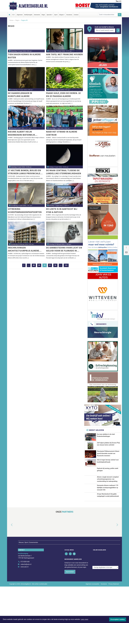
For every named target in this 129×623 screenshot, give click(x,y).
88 (34, 265)
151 (66, 265)
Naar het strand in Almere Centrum (61, 133)
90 (45, 265)
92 (55, 265)
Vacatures (69, 14)
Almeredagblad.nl (33, 6)
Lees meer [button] (84, 619)
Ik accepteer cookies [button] (118, 619)
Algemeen (20, 14)
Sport (55, 14)
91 (50, 265)
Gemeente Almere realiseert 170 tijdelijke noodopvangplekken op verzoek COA (107, 515)
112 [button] (13, 14)
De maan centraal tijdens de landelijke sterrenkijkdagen (63, 172)
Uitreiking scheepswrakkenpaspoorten (25, 210)
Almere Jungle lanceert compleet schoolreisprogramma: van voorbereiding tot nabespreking (108, 499)
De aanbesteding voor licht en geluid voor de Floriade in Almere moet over (64, 249)
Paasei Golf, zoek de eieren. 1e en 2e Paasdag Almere (63, 95)
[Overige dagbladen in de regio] (105, 593)
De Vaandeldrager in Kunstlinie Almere (20, 95)
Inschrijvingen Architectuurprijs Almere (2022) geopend (23, 249)
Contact (76, 14)
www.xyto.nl (24, 603)
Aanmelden (70, 608)
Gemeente (37, 14)
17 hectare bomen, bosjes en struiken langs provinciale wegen (24, 172)
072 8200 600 (25, 598)
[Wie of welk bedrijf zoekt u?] (105, 30)
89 (39, 265)
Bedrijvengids (28, 14)
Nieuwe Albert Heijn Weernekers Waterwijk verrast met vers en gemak (23, 133)
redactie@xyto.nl (26, 601)
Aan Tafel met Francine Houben (64, 54)
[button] (9, 565)
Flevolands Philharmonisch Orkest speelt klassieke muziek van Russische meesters (108, 460)
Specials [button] (49, 14)
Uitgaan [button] (61, 14)
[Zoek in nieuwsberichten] (108, 14)
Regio (43, 14)
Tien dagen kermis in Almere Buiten (24, 56)
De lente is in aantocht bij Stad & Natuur (61, 210)
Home (11, 20)
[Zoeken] (119, 14)
